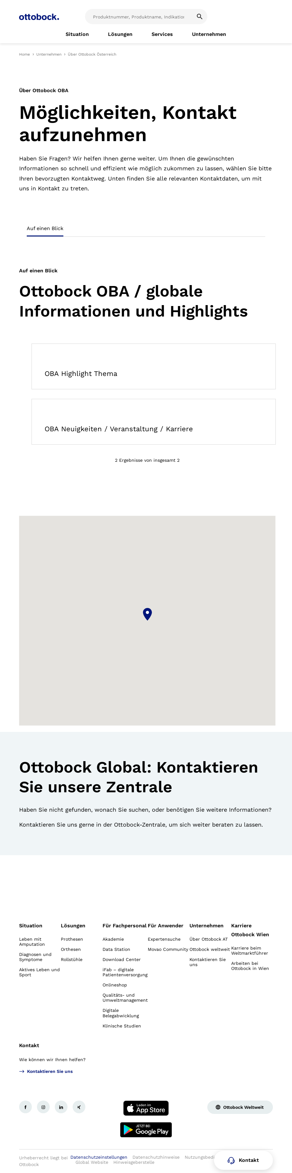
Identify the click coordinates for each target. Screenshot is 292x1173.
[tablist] (146, 230)
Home (24, 54)
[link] (77, 34)
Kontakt (29, 1045)
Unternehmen (48, 54)
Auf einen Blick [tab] (45, 228)
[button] (147, 614)
